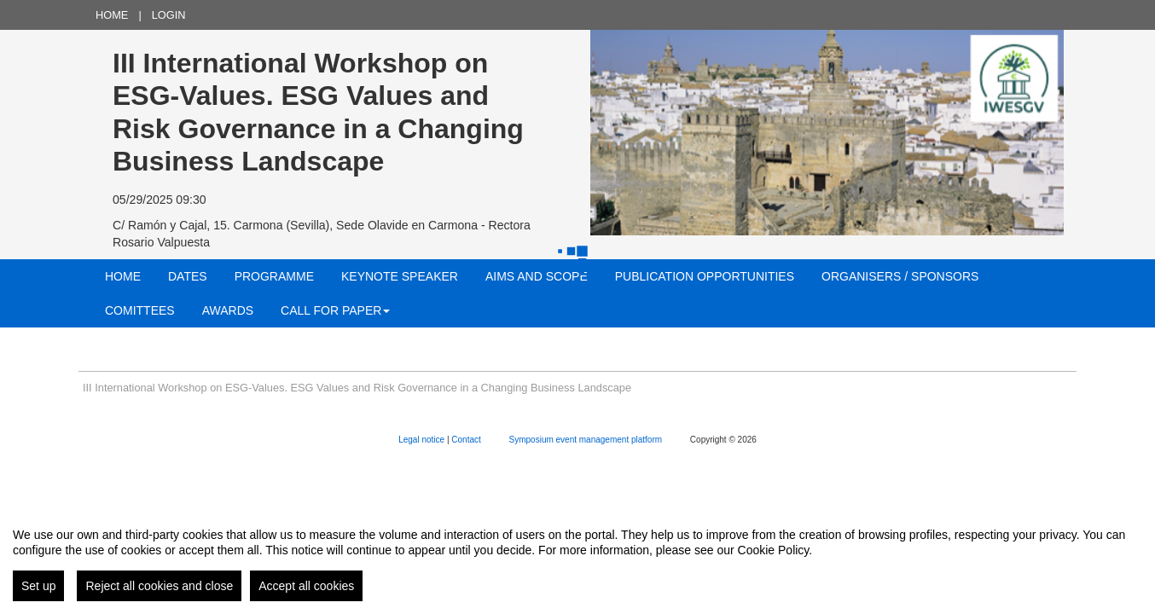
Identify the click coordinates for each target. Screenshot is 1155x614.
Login (169, 15)
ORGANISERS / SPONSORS (899, 276)
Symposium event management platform (587, 439)
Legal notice (422, 439)
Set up (38, 586)
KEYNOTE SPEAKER (399, 276)
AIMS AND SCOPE (536, 276)
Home (112, 15)
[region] (577, 557)
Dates (187, 276)
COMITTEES (140, 310)
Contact (467, 439)
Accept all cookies (306, 586)
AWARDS (227, 310)
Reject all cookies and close (159, 586)
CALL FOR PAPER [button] (335, 310)
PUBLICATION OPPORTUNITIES (704, 276)
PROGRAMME (274, 276)
